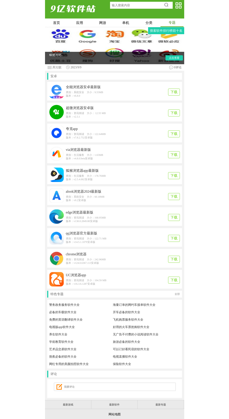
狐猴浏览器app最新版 (82, 170)
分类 (148, 23)
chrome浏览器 (76, 254)
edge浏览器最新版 (79, 212)
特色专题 (115, 294)
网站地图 (115, 414)
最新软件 (114, 404)
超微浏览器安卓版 (80, 108)
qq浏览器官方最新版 (81, 233)
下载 (173, 92)
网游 (102, 23)
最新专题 (160, 404)
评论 (53, 374)
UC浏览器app (76, 275)
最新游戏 (68, 404)
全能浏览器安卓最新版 (83, 87)
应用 (79, 23)
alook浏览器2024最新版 (84, 191)
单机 (125, 23)
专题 (172, 22)
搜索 (167, 5)
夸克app (72, 129)
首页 (56, 23)
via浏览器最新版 (78, 149)
